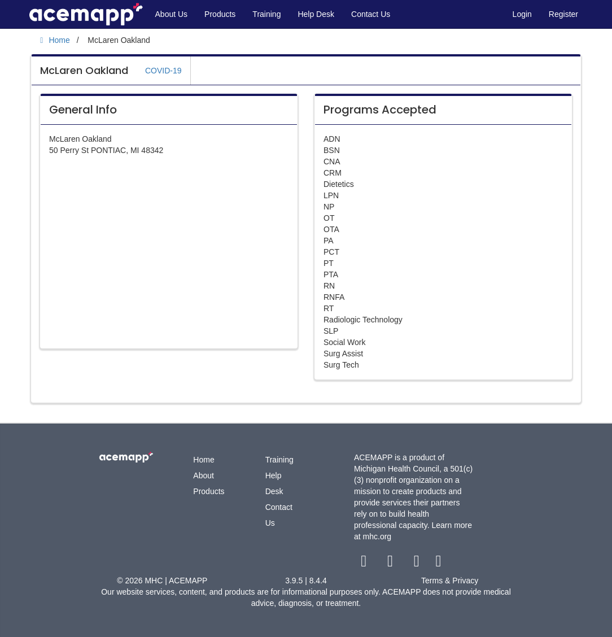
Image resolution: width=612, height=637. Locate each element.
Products (219, 14)
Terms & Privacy (449, 580)
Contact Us (370, 14)
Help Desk (316, 14)
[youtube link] (417, 563)
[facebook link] (365, 563)
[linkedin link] (438, 563)
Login (522, 14)
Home (203, 459)
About (203, 475)
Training (266, 14)
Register (563, 14)
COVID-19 (163, 70)
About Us (171, 14)
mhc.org (377, 536)
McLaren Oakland (84, 70)
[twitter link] (392, 563)
